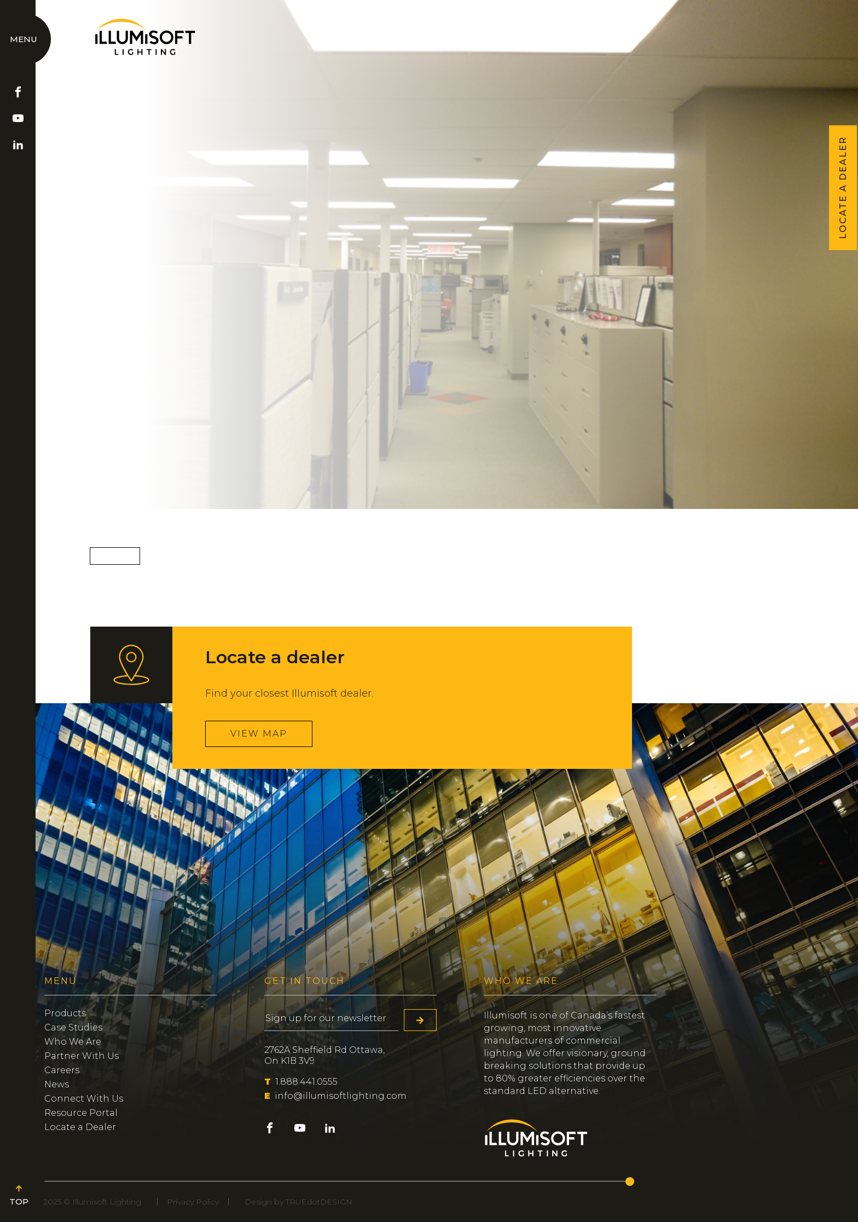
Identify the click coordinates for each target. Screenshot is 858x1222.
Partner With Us (81, 1056)
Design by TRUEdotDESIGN (298, 1202)
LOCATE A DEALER (843, 187)
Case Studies (73, 1027)
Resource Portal (81, 1113)
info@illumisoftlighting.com (335, 1096)
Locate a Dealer (80, 1127)
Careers (61, 1070)
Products (65, 1013)
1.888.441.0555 (301, 1081)
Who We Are (72, 1041)
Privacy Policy (193, 1202)
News (56, 1084)
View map (258, 733)
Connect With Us (83, 1098)
